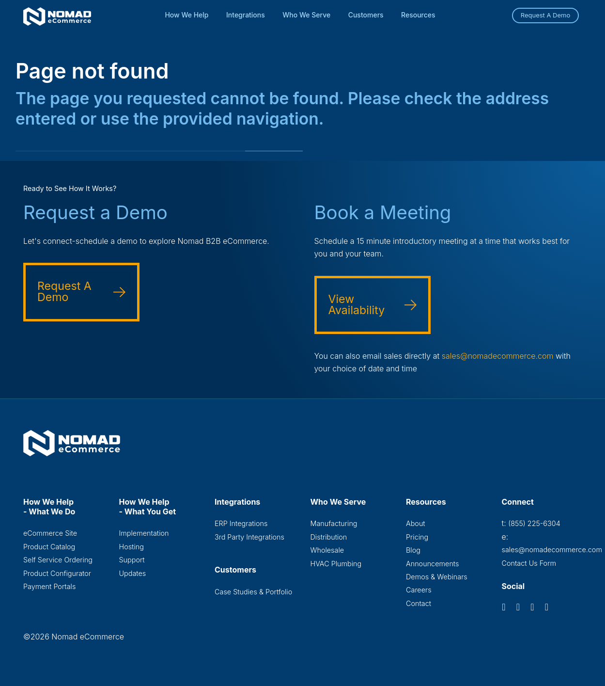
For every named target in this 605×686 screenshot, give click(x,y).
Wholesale (327, 550)
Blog (413, 550)
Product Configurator (57, 573)
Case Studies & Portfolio (253, 592)
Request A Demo (546, 15)
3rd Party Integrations (249, 537)
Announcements (432, 563)
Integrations (245, 15)
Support (132, 560)
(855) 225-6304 (534, 523)
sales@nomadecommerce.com (498, 356)
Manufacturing (333, 523)
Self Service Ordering (58, 560)
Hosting (131, 546)
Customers (366, 15)
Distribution (328, 537)
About (415, 523)
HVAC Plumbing (336, 563)
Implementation (144, 533)
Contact (418, 603)
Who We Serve (306, 15)
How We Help (186, 15)
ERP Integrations (241, 523)
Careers (419, 590)
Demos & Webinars (436, 577)
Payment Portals (49, 586)
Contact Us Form (529, 563)
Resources (418, 15)
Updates (132, 573)
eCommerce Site (50, 533)
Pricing (417, 537)
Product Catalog (49, 546)
